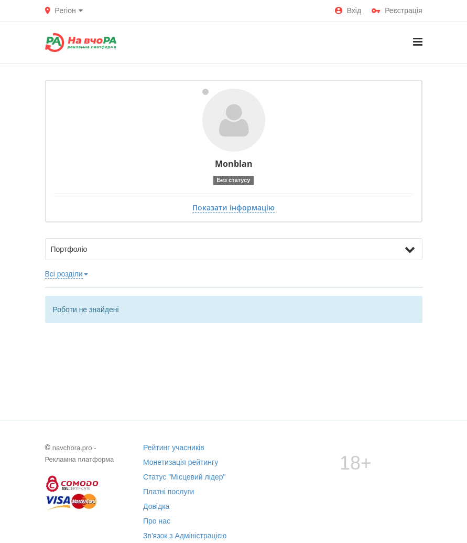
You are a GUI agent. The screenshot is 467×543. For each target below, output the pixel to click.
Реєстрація (397, 10)
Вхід (348, 10)
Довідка (156, 506)
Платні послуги (168, 491)
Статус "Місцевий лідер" (184, 477)
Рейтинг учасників (173, 447)
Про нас (156, 521)
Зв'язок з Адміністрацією (184, 535)
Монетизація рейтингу (180, 462)
